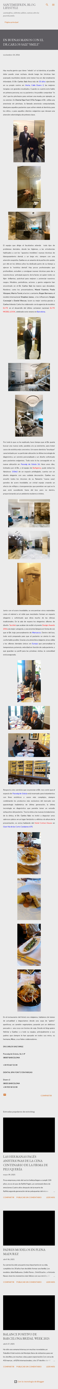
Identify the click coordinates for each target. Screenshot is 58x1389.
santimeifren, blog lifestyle (19, 6)
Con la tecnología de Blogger (29, 1381)
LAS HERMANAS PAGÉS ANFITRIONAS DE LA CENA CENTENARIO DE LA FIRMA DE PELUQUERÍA (25, 1163)
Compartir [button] (46, 1095)
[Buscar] (47, 4)
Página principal (11, 22)
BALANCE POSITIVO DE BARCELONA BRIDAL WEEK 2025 (26, 1336)
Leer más (50, 1197)
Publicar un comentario (29, 1197)
